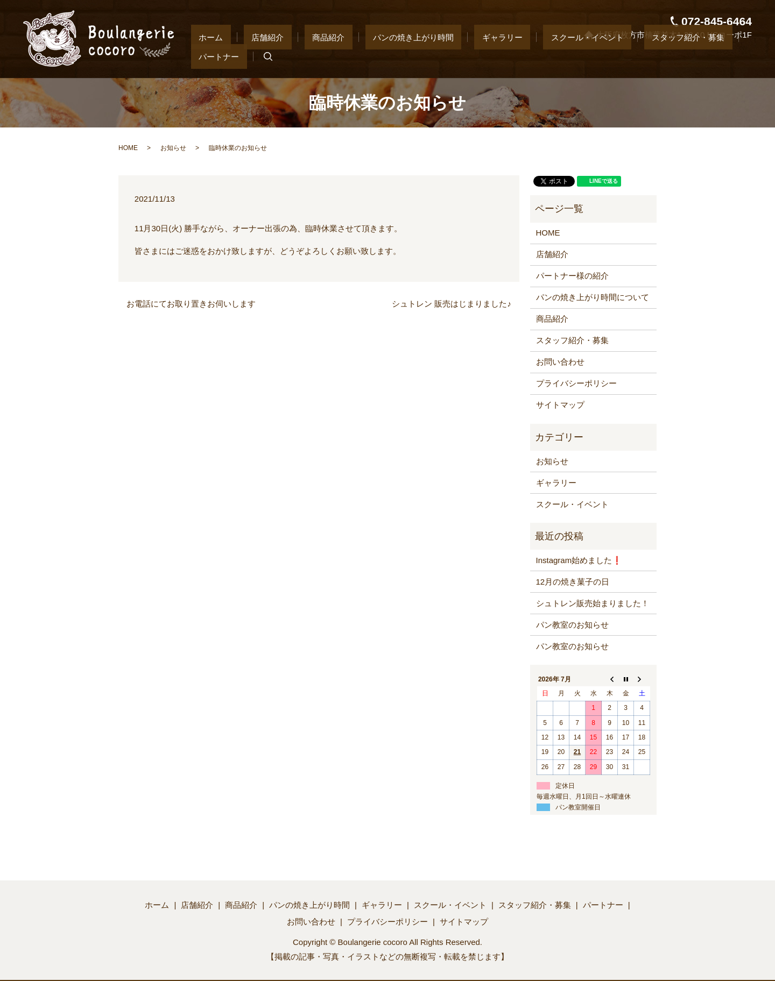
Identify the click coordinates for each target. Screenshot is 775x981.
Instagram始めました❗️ (579, 560)
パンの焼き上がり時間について (592, 297)
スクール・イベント (541, 56)
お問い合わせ (560, 361)
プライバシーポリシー (576, 383)
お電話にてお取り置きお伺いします (191, 303)
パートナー (696, 56)
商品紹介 (329, 56)
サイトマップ (560, 404)
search (737, 57)
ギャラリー (472, 56)
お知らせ (173, 148)
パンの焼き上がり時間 (398, 56)
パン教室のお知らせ (572, 624)
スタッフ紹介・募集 (626, 56)
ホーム (242, 56)
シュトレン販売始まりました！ (592, 603)
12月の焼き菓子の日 (573, 581)
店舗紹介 (283, 56)
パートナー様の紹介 (572, 275)
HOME (128, 148)
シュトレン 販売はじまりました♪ (451, 303)
